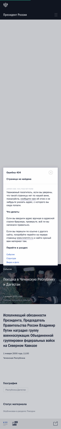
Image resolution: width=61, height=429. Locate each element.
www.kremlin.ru (25, 238)
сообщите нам (28, 198)
